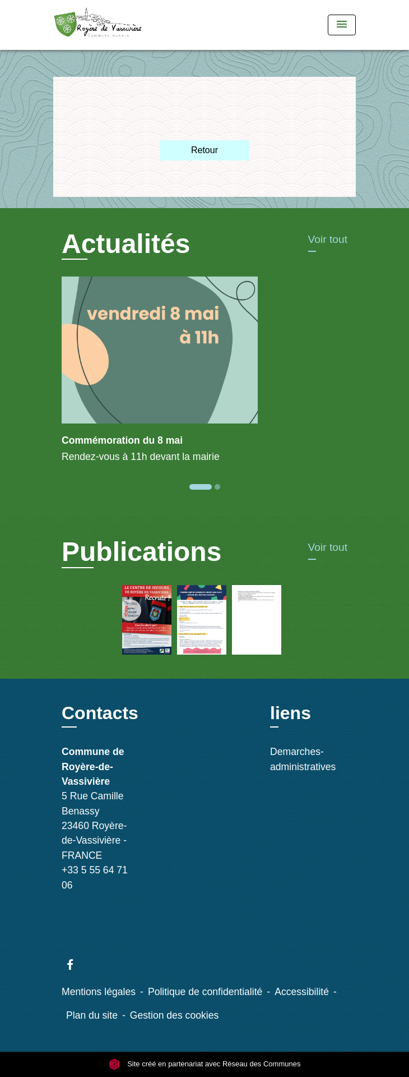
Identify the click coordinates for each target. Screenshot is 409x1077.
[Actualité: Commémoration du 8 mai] (204, 376)
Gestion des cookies (174, 1015)
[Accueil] (97, 25)
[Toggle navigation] (342, 25)
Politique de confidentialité (205, 991)
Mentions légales (99, 991)
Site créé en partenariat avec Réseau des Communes (205, 1064)
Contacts (100, 713)
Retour (204, 150)
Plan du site (92, 1015)
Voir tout (327, 239)
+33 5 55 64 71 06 (95, 877)
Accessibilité (302, 991)
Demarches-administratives (303, 759)
